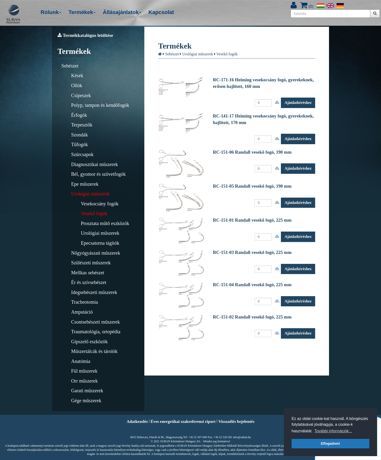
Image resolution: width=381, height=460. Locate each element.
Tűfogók (79, 144)
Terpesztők (81, 124)
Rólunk (51, 12)
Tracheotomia (84, 302)
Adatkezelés (137, 421)
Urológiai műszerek (90, 193)
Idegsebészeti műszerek (94, 292)
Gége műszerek (86, 400)
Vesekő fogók (94, 213)
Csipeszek (81, 95)
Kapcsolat (161, 12)
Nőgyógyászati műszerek (95, 253)
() (306, 6)
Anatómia (80, 361)
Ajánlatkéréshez (298, 102)
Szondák (79, 134)
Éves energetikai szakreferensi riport (183, 421)
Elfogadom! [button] (330, 443)
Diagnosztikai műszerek (94, 164)
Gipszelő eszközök (89, 341)
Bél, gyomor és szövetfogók (98, 174)
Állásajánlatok (122, 12)
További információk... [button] (333, 431)
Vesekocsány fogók (100, 203)
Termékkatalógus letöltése (85, 35)
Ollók (76, 85)
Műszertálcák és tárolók (94, 351)
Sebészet (69, 65)
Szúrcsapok (82, 154)
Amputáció (82, 312)
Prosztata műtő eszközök (105, 223)
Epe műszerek (85, 184)
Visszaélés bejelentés (236, 421)
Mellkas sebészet (87, 272)
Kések (77, 75)
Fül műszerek (84, 371)
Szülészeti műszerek (91, 262)
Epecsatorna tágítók (100, 243)
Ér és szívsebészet (88, 282)
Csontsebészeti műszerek (95, 322)
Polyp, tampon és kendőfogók (100, 105)
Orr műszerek (84, 381)
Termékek (82, 12)
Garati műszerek (87, 390)
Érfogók (79, 115)
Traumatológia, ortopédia (96, 331)
